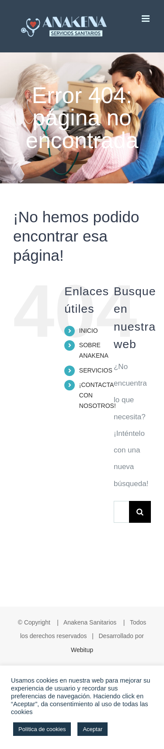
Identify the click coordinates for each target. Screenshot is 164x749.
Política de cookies (42, 729)
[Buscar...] (121, 512)
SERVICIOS (95, 370)
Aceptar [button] (92, 729)
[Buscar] (140, 512)
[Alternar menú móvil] (146, 18)
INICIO (88, 330)
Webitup (82, 649)
